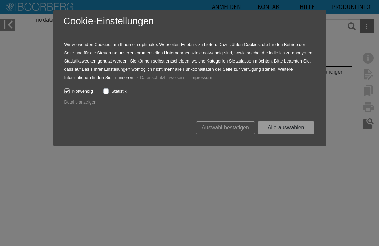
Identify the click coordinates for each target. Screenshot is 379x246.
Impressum (201, 77)
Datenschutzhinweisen (162, 77)
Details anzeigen (80, 102)
